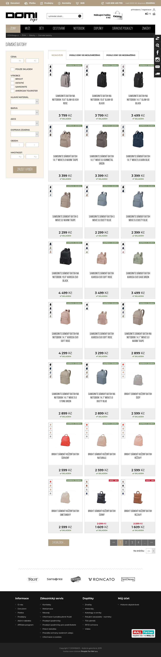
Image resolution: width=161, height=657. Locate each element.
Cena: (14, 57)
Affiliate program (25, 625)
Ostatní (19, 83)
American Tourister (26, 91)
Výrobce (15, 76)
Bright (19, 79)
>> (151, 542)
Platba (30, 3)
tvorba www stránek (80, 651)
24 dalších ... (58, 542)
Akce (13, 119)
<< (113, 542)
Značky (146, 28)
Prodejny (46, 3)
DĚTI (41, 28)
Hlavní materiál (20, 97)
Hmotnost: (16, 153)
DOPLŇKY (98, 28)
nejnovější (57, 55)
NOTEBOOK (79, 28)
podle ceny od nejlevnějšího (84, 55)
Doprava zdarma (20, 130)
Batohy (32, 35)
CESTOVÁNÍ (59, 28)
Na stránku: (138, 551)
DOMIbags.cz (13, 35)
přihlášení (135, 9)
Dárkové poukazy (122, 28)
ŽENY (13, 28)
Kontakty (64, 3)
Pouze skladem (24, 69)
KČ (146, 13)
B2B (80, 3)
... (144, 542)
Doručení (13, 3)
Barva (14, 108)
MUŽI (27, 28)
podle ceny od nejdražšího (120, 55)
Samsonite (21, 87)
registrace (146, 9)
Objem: (14, 141)
